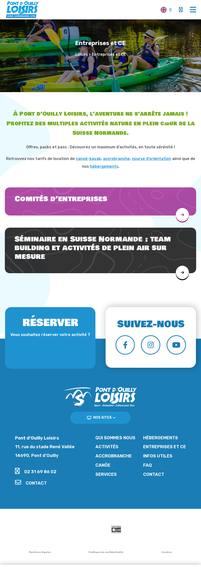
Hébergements (160, 437)
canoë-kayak (88, 158)
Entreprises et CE (164, 446)
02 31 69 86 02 (35, 471)
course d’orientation (151, 158)
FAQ (147, 465)
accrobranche (116, 158)
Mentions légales (40, 552)
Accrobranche (113, 456)
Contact (31, 483)
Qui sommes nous (115, 437)
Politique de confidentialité (106, 552)
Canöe (102, 465)
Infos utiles (157, 456)
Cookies (167, 552)
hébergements (104, 166)
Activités (106, 446)
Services (106, 474)
